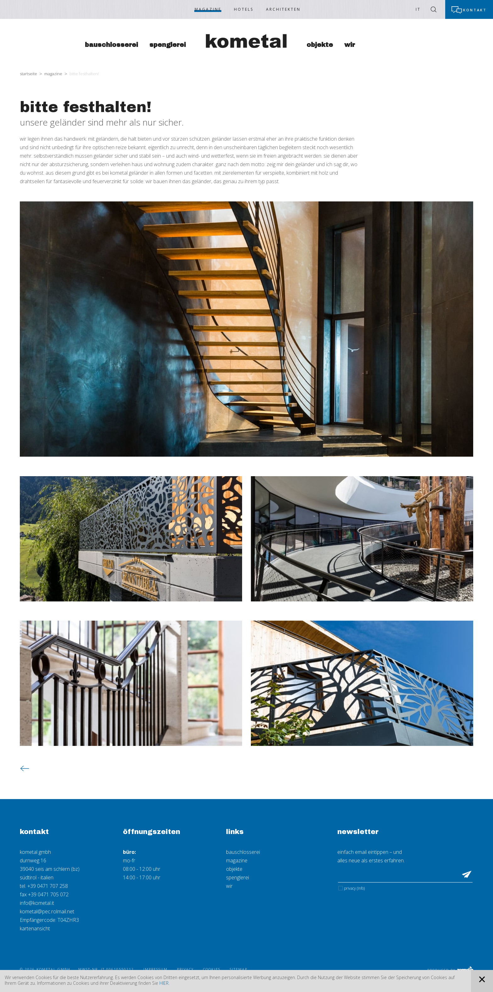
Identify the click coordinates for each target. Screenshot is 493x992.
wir (229, 885)
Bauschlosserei (111, 44)
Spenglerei (167, 44)
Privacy (354, 888)
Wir (349, 44)
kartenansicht (35, 928)
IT (418, 9)
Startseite (28, 73)
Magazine (208, 9)
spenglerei (237, 877)
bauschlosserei (243, 851)
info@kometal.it (37, 902)
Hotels (243, 9)
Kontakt (475, 10)
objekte (234, 868)
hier (164, 983)
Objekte (320, 44)
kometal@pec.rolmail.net (47, 911)
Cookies (211, 969)
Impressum (155, 969)
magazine (236, 860)
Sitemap (238, 969)
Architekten (283, 9)
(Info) (361, 888)
